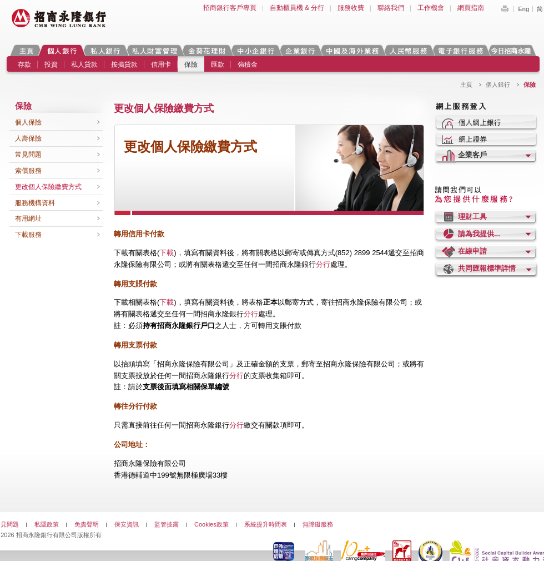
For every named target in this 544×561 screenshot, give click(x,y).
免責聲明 (86, 524)
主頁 (26, 50)
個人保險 (28, 122)
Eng (523, 9)
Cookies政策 (211, 524)
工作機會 (430, 8)
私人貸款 (84, 64)
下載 (166, 253)
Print (504, 8)
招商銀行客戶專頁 (229, 8)
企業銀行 (300, 50)
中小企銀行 (255, 50)
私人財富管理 (154, 50)
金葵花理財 (206, 50)
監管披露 (166, 524)
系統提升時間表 (265, 524)
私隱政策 (46, 524)
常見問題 (28, 154)
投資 (51, 64)
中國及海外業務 (352, 50)
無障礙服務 (318, 524)
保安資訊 (126, 524)
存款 (24, 64)
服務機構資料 (35, 203)
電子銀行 (460, 50)
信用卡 (161, 64)
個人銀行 (62, 50)
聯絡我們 (390, 8)
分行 (323, 264)
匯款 (217, 64)
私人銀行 (104, 50)
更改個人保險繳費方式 (48, 187)
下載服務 (28, 235)
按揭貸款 (124, 64)
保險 (191, 64)
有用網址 (28, 218)
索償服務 (28, 171)
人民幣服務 (408, 50)
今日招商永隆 (513, 50)
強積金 (248, 64)
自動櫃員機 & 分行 (297, 8)
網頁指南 (470, 8)
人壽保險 (28, 138)
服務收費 (351, 8)
